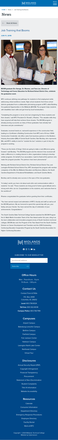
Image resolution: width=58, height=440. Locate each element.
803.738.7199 (35, 311)
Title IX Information (29, 388)
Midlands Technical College (29, 3)
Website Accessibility (29, 391)
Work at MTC (29, 426)
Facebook (24, 249)
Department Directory (29, 411)
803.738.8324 (31, 303)
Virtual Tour (29, 353)
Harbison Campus (29, 342)
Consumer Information (29, 407)
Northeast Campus (29, 349)
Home (3, 9)
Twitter (29, 249)
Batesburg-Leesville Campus (29, 327)
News (9, 9)
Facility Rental (29, 422)
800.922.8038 (32, 307)
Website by (29, 435)
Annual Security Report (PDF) (29, 365)
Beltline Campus (29, 330)
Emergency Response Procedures (29, 415)
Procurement (29, 376)
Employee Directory (29, 418)
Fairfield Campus (29, 334)
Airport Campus (29, 323)
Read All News (12, 23)
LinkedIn (34, 249)
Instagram (26, 249)
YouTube (32, 249)
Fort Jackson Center (29, 338)
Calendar (29, 403)
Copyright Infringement (29, 369)
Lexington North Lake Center (29, 345)
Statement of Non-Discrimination (29, 380)
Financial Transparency (29, 373)
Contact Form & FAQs (29, 293)
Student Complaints (29, 384)
